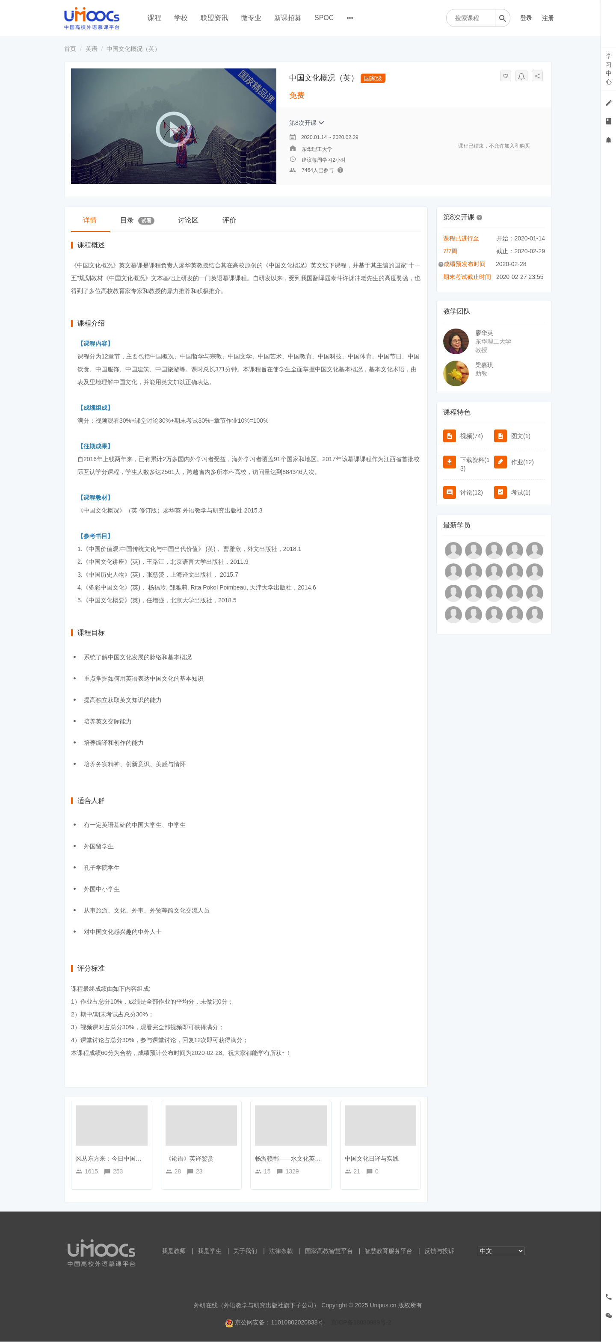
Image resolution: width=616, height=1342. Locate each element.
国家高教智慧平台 (329, 1251)
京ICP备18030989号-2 (361, 1322)
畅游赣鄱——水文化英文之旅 (294, 1158)
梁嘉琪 (484, 364)
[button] (479, 216)
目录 (140, 220)
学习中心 (609, 69)
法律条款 (281, 1251)
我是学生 (210, 1251)
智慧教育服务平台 (388, 1251)
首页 (70, 48)
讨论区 (193, 220)
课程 (154, 17)
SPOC (324, 17)
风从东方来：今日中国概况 (112, 1158)
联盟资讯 (214, 17)
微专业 (251, 17)
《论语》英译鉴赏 (189, 1158)
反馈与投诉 (439, 1251)
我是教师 (174, 1251)
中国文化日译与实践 (372, 1158)
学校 (181, 17)
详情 (91, 220)
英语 (92, 48)
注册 (548, 18)
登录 (526, 18)
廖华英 (484, 332)
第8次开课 (306, 122)
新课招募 (288, 17)
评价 (236, 220)
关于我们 (245, 1251)
